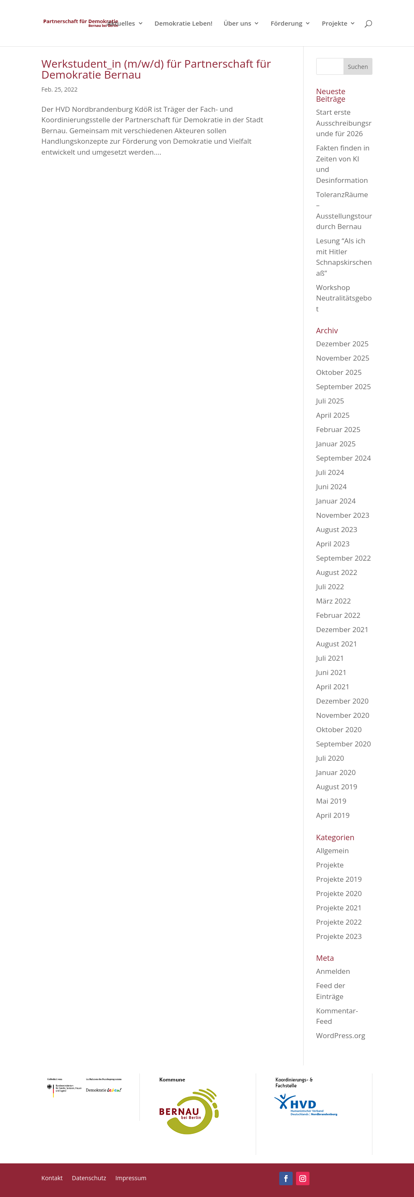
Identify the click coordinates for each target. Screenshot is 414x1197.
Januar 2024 (336, 501)
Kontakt (52, 1178)
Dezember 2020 (342, 701)
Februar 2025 (338, 429)
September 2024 (343, 458)
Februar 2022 (338, 615)
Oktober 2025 (339, 372)
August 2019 (336, 786)
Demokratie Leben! (183, 23)
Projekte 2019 (339, 879)
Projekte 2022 (339, 922)
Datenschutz (89, 1178)
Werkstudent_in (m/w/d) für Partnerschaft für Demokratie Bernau (156, 69)
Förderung (286, 23)
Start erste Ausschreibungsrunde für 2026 (344, 122)
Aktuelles (121, 23)
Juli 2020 (330, 758)
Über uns (237, 23)
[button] (18, 1178)
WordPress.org (340, 1035)
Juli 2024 (330, 472)
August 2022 (336, 572)
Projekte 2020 (339, 893)
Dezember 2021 (342, 629)
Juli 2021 (330, 658)
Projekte (335, 23)
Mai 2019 (331, 801)
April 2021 (333, 686)
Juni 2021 (331, 672)
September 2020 (343, 744)
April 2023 (333, 543)
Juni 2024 (331, 486)
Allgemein (332, 850)
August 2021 (336, 644)
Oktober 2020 (339, 729)
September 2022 (343, 558)
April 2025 (333, 415)
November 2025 (342, 358)
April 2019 (333, 815)
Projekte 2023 (339, 936)
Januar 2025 (336, 443)
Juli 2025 (330, 401)
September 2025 (343, 386)
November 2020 (342, 715)
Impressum (131, 1178)
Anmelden (333, 971)
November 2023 (342, 515)
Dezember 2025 (342, 343)
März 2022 (333, 601)
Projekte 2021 (339, 907)
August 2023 (336, 529)
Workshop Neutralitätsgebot (344, 298)
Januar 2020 (336, 772)
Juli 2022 (330, 586)
